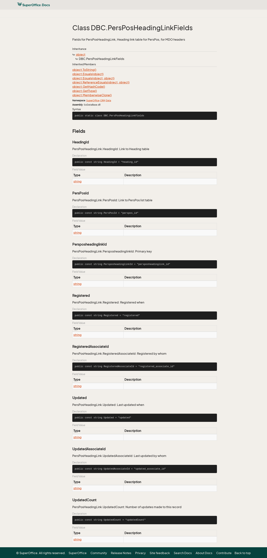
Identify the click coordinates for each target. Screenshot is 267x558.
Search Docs (183, 553)
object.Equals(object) (87, 74)
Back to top (243, 553)
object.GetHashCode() (88, 86)
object (80, 54)
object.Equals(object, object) (93, 78)
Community (98, 553)
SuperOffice (92, 100)
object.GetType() (84, 91)
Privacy (140, 553)
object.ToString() (84, 70)
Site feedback (160, 553)
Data (108, 100)
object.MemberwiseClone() (92, 95)
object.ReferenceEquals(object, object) (100, 82)
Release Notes (121, 553)
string (77, 181)
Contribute (224, 553)
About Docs (204, 553)
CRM (102, 100)
